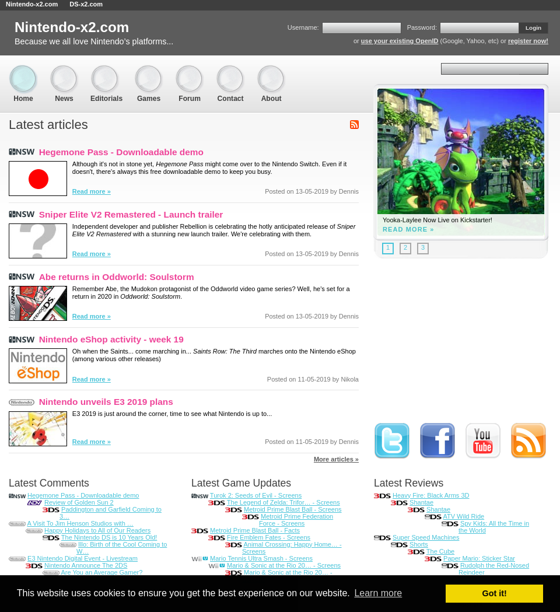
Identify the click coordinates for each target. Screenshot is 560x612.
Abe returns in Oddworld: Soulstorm (116, 277)
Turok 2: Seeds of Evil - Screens (256, 495)
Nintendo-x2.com (32, 4)
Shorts (419, 544)
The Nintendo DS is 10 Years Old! (109, 537)
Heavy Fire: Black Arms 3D (431, 495)
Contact (230, 70)
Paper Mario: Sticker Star (479, 558)
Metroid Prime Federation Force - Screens (296, 520)
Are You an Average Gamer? (101, 572)
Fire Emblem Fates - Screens (268, 537)
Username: (303, 27)
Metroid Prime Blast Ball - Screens (293, 509)
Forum (189, 70)
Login (533, 28)
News (64, 70)
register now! (528, 40)
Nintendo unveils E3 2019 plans (106, 402)
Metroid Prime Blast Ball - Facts (255, 530)
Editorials (106, 70)
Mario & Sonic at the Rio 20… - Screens (284, 565)
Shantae (421, 502)
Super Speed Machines (426, 537)
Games (148, 70)
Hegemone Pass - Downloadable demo (121, 152)
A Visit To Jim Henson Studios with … (80, 523)
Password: (422, 27)
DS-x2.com (86, 4)
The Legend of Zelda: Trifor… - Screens (283, 502)
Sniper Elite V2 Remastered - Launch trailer (131, 214)
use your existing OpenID (400, 40)
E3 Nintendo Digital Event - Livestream (82, 558)
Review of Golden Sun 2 (79, 502)
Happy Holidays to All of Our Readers (97, 530)
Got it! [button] (494, 593)
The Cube (440, 551)
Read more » (91, 191)
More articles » (336, 459)
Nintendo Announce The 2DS (85, 565)
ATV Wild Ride (463, 516)
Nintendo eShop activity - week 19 (111, 339)
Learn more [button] (378, 593)
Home (23, 70)
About (271, 70)
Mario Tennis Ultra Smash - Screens (261, 558)
